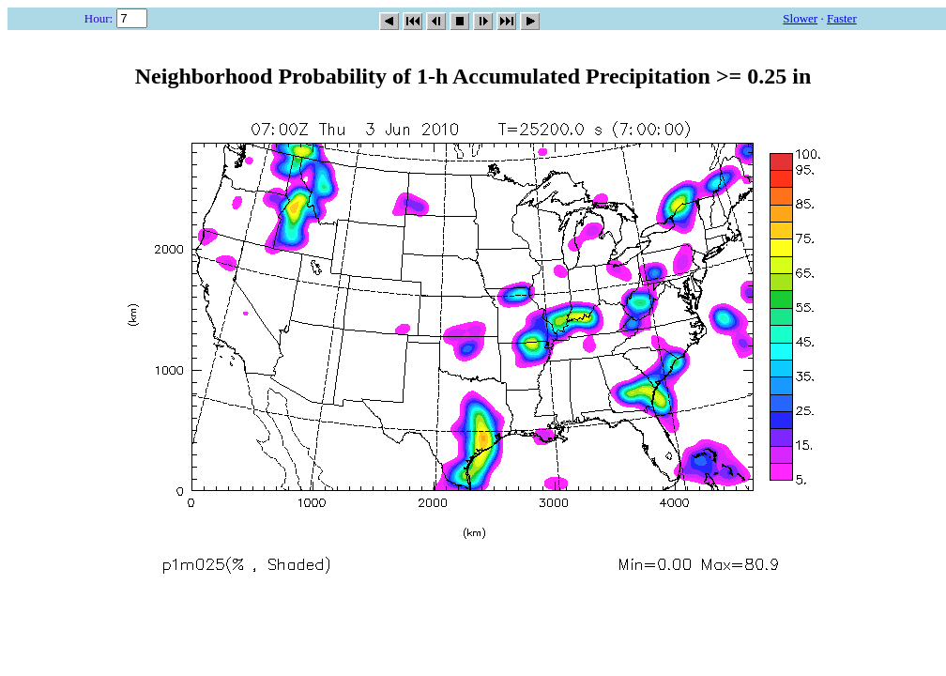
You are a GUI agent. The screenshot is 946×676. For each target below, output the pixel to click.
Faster (842, 18)
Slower (800, 18)
